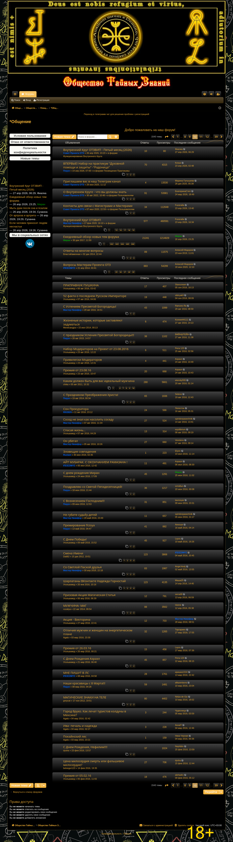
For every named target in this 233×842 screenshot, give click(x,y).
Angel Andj (180, 566)
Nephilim (179, 746)
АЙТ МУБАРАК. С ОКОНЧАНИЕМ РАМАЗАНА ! (95, 462)
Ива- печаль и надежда (80, 726)
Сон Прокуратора (76, 409)
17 (125, 230)
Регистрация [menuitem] (219, 95)
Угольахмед (69, 288)
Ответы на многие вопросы (83, 251)
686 (132, 244)
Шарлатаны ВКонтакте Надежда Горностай (94, 581)
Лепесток (179, 408)
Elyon (178, 451)
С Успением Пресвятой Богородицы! (89, 306)
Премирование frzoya (79, 525)
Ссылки (16, 95)
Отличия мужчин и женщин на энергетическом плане (97, 632)
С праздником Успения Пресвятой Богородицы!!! (98, 335)
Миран (66, 240)
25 (116, 272)
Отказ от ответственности (30, 142)
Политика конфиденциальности (30, 150)
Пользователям (125, 195)
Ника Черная (181, 736)
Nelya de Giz (181, 696)
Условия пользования (30, 135)
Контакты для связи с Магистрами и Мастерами (98, 206)
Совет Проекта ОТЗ (73, 153)
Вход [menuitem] (212, 95)
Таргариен (180, 629)
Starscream (180, 284)
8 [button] (185, 137)
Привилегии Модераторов (82, 360)
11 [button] (201, 137)
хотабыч (179, 486)
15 (116, 230)
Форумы (64, 94)
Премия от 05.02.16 (77, 775)
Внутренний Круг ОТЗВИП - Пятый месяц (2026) (26, 194)
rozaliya (67, 609)
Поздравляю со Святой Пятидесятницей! (92, 487)
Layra (178, 538)
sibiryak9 (179, 295)
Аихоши (179, 524)
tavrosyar (179, 500)
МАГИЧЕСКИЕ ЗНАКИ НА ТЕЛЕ (84, 697)
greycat (66, 700)
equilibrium (180, 429)
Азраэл (178, 359)
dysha (66, 750)
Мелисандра (69, 327)
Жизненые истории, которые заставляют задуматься (93, 322)
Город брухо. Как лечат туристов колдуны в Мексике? (94, 713)
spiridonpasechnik (184, 419)
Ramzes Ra (180, 306)
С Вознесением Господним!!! (84, 501)
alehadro (179, 775)
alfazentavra (181, 682)
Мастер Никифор (72, 223)
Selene (178, 394)
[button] (166, 136)
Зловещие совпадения (79, 451)
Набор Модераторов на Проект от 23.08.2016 (96, 349)
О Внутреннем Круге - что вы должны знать (95, 192)
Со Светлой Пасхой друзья (82, 567)
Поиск (17, 100)
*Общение (20, 121)
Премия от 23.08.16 (77, 370)
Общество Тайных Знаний (36, 94)
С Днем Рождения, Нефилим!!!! (85, 747)
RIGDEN (67, 412)
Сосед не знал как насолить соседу (88, 419)
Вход (28, 100)
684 (122, 244)
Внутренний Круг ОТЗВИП (82, 220)
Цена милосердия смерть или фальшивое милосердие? (93, 763)
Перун (66, 171)
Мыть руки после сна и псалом (28, 214)
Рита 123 (179, 348)
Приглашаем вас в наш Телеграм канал (92, 181)
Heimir (178, 605)
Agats (66, 637)
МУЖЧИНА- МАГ (75, 606)
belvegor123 (69, 768)
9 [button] (190, 137)
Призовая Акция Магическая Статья (89, 595)
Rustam (67, 455)
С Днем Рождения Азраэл (81, 659)
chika (65, 384)
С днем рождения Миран (81, 473)
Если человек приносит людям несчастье (28, 231)
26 (121, 272)
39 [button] (216, 137)
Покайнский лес (75, 736)
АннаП (178, 725)
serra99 (178, 594)
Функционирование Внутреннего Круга (82, 156)
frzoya (178, 163)
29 (133, 272)
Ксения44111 (181, 319)
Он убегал (70, 441)
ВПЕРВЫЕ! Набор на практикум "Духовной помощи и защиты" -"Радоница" (93, 165)
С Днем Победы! (75, 539)
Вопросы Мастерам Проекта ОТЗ (87, 265)
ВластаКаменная (72, 254)
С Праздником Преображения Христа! (90, 395)
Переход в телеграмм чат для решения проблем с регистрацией (116, 114)
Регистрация (43, 100)
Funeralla (179, 205)
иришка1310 (181, 672)
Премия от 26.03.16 (77, 648)
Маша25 (179, 580)
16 (121, 230)
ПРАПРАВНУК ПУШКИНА (81, 285)
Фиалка (179, 149)
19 (133, 230)
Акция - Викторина (77, 619)
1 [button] (177, 137)
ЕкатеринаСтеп (183, 191)
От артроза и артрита (23, 221)
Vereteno (179, 440)
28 (129, 272)
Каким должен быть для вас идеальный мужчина (99, 381)
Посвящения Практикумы (117, 171)
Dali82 (66, 556)
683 (117, 244)
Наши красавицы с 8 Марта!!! (84, 683)
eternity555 (180, 380)
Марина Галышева (184, 180)
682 (111, 244)
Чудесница (180, 710)
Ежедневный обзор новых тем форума (28, 205)
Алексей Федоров (184, 250)
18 (129, 230)
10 (133, 388)
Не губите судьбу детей (80, 515)
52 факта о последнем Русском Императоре (94, 296)
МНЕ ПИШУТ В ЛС (76, 673)
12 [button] (207, 137)
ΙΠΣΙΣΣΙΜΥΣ (69, 268)
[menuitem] (205, 94)
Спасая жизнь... (74, 430)
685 (127, 244)
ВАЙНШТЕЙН (182, 334)
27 (125, 272)
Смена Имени (73, 553)
